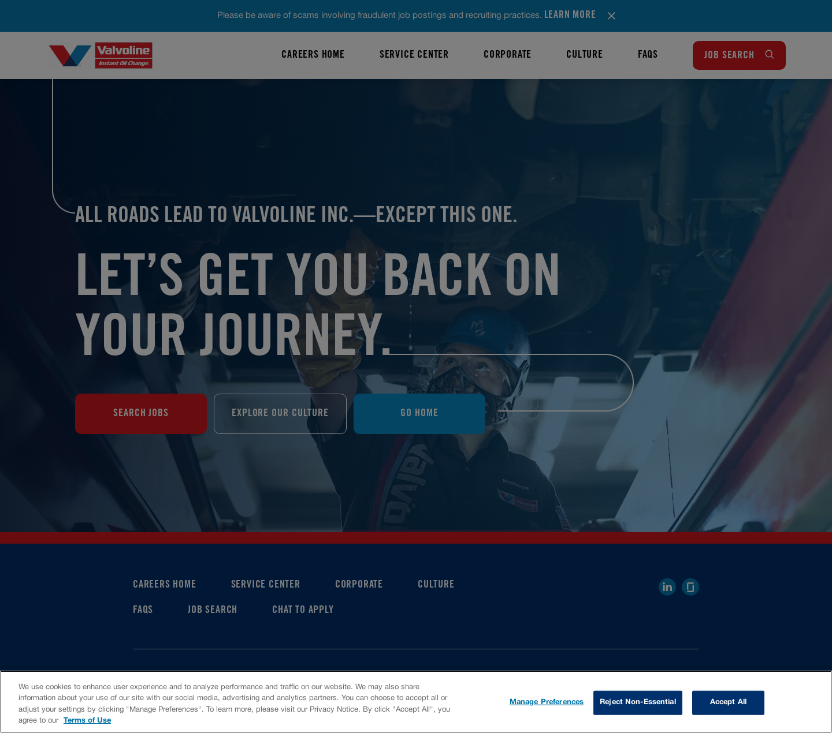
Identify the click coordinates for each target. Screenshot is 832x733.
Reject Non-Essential (638, 702)
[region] (416, 702)
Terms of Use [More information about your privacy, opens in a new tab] (87, 720)
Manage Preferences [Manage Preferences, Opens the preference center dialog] (547, 702)
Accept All (728, 702)
